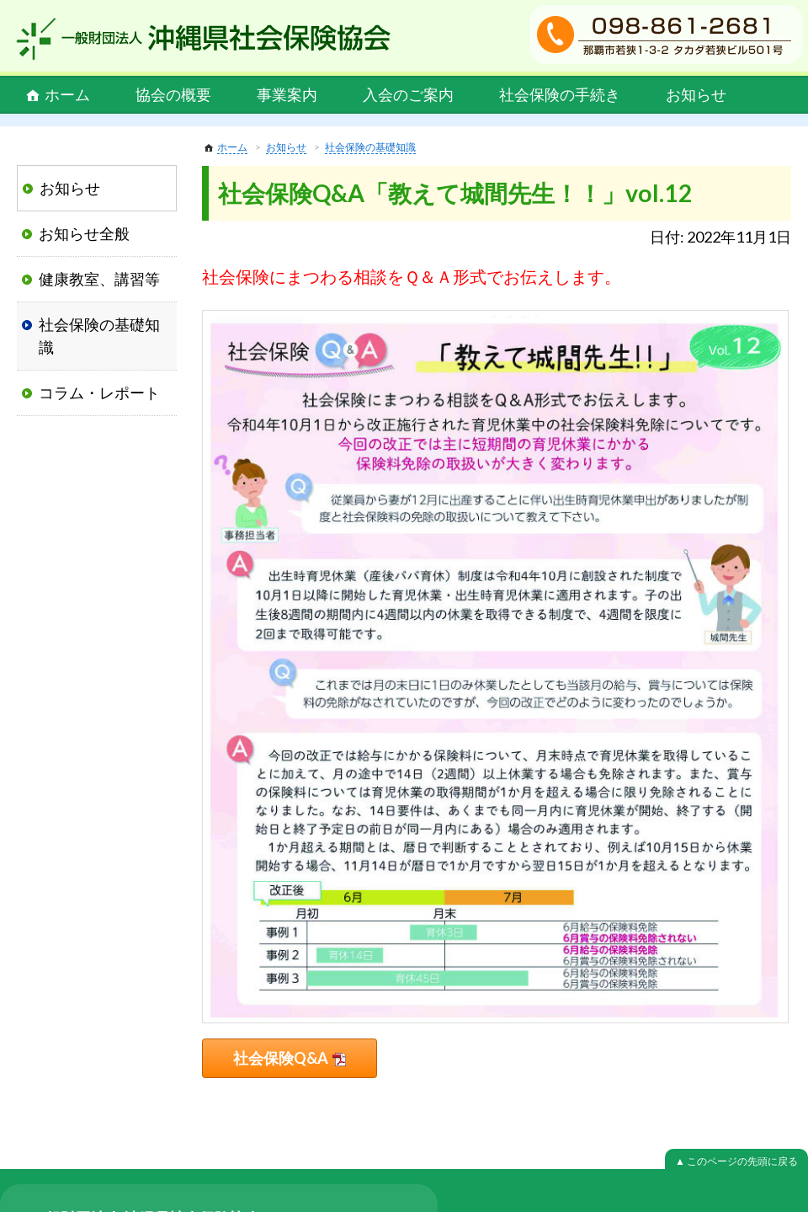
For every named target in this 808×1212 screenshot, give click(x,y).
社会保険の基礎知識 (370, 147)
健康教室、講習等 (99, 279)
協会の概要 (173, 94)
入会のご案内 (408, 94)
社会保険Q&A (280, 1058)
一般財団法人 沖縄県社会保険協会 (203, 38)
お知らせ (696, 94)
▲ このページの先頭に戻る (736, 1161)
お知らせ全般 (84, 233)
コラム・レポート (99, 392)
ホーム (67, 94)
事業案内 (287, 94)
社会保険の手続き (559, 94)
